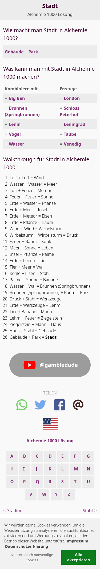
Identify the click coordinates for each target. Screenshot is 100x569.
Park (33, 52)
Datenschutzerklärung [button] (26, 546)
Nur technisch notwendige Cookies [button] (32, 557)
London (72, 98)
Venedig (72, 144)
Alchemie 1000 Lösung (50, 14)
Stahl (88, 510)
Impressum (77, 540)
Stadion (14, 510)
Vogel (15, 134)
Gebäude (14, 52)
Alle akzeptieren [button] (78, 557)
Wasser (16, 144)
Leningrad (74, 124)
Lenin (15, 124)
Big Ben (17, 98)
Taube (70, 134)
